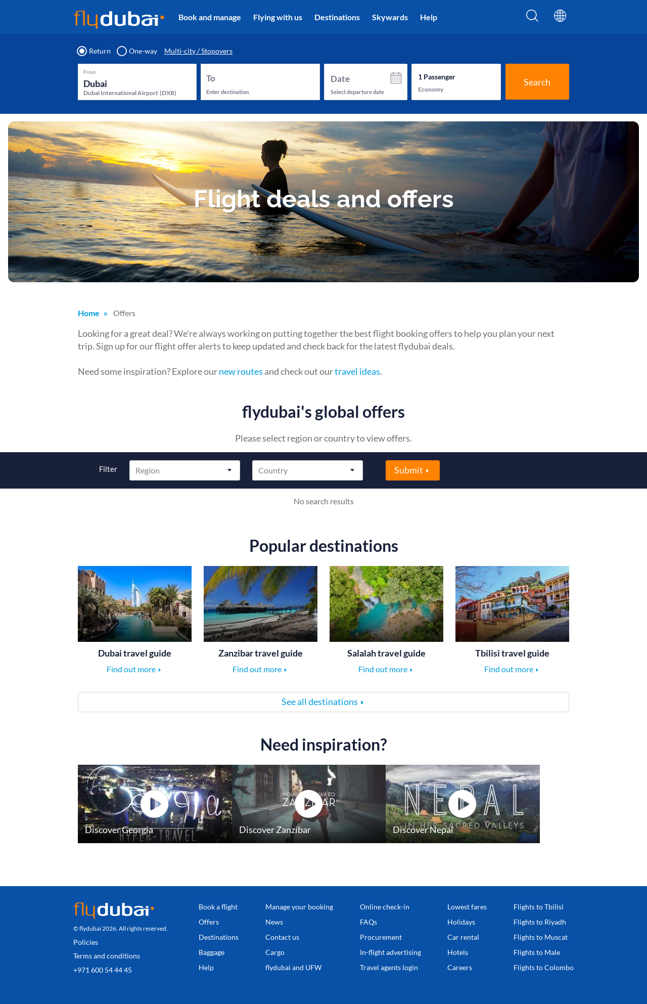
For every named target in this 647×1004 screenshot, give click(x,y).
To (210, 78)
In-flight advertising (390, 952)
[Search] (532, 19)
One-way (137, 51)
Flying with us (277, 17)
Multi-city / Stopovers (198, 51)
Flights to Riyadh (540, 922)
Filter (108, 468)
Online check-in (384, 906)
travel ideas (357, 371)
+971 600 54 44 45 (102, 970)
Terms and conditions (106, 955)
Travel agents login (389, 967)
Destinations (337, 17)
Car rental (463, 937)
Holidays (461, 922)
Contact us (282, 937)
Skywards (390, 17)
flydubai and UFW (293, 967)
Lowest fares (467, 906)
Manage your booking (299, 906)
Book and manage (209, 17)
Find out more (131, 669)
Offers (209, 922)
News (274, 922)
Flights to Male (537, 952)
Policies (85, 942)
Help (428, 17)
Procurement (381, 937)
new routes (241, 371)
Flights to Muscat (541, 937)
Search (537, 82)
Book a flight (218, 906)
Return (94, 51)
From (89, 71)
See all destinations (320, 701)
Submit (408, 469)
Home (89, 313)
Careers (459, 967)
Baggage (211, 952)
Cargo (275, 952)
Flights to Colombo (544, 967)
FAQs (368, 922)
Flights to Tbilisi (539, 906)
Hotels (457, 952)
